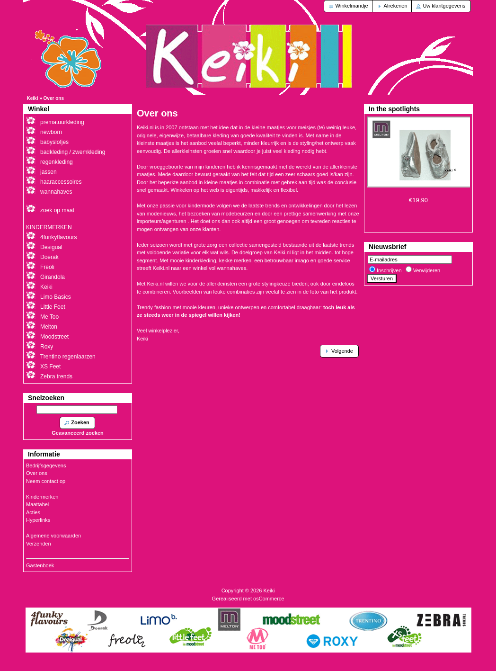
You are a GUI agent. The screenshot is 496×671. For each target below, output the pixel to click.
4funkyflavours (58, 237)
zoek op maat (57, 210)
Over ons (54, 98)
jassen (48, 172)
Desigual (51, 247)
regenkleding (56, 162)
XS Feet (50, 366)
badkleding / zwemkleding (72, 152)
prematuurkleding (62, 122)
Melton (48, 326)
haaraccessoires (60, 182)
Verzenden (38, 543)
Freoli (47, 267)
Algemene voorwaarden (53, 535)
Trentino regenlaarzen (68, 356)
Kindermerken (42, 497)
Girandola (52, 277)
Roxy (46, 346)
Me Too (49, 316)
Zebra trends (56, 376)
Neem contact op (45, 481)
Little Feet (52, 307)
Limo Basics (55, 297)
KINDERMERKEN (49, 227)
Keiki (32, 98)
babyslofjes (54, 142)
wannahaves (56, 191)
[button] (348, 6)
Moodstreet (54, 336)
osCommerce (268, 598)
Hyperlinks (38, 520)
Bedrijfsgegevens (46, 465)
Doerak (49, 257)
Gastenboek (40, 565)
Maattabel (37, 504)
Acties (33, 512)
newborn (51, 132)
